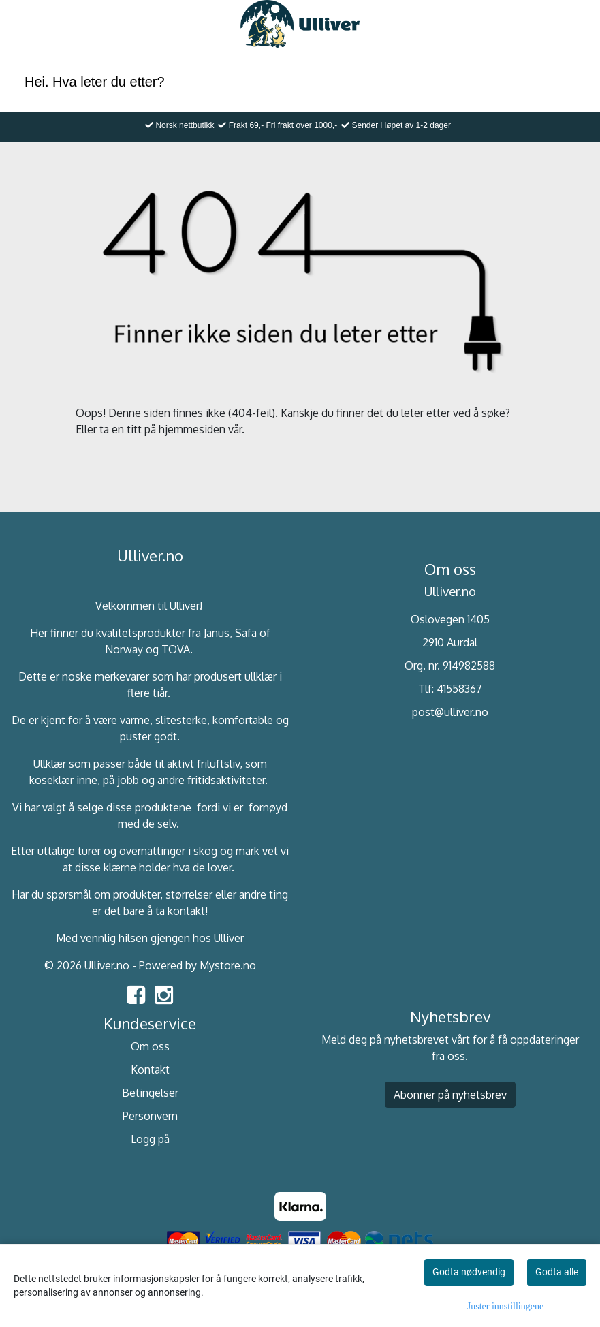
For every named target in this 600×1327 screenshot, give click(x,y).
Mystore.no (228, 965)
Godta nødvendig (468, 1271)
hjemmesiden (192, 429)
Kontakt (150, 1069)
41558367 (459, 689)
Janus (217, 633)
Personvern (150, 1116)
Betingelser (150, 1092)
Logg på (150, 1139)
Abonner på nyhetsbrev (450, 1095)
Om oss (150, 1046)
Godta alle (556, 1271)
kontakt (186, 911)
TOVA (175, 649)
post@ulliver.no (450, 712)
